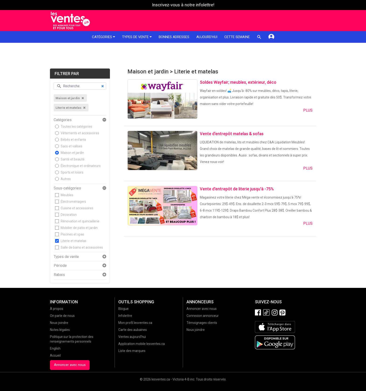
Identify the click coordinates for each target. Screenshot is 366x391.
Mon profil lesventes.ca (135, 323)
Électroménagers (73, 201)
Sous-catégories (67, 188)
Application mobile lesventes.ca (141, 344)
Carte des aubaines (132, 330)
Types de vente (137, 37)
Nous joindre (59, 323)
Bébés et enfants (73, 139)
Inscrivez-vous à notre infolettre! (183, 4)
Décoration (69, 215)
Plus (308, 110)
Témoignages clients (202, 323)
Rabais (59, 275)
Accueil (55, 355)
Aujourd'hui (206, 37)
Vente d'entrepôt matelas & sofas (232, 133)
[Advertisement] (183, 55)
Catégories (103, 37)
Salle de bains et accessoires (82, 247)
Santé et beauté (72, 159)
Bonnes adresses (174, 37)
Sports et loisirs (72, 172)
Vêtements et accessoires (80, 133)
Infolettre (125, 316)
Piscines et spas (72, 234)
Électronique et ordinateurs (81, 166)
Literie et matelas (73, 241)
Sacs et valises (71, 146)
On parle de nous (62, 316)
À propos (56, 309)
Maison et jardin (72, 153)
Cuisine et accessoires (77, 208)
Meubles (67, 195)
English (55, 348)
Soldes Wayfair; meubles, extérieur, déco (238, 82)
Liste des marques (131, 351)
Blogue (123, 309)
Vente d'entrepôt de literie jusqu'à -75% (237, 188)
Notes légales (60, 330)
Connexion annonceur (203, 316)
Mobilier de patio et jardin (79, 228)
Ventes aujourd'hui (132, 337)
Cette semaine (237, 37)
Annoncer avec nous (70, 365)
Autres (66, 179)
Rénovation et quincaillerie (80, 221)
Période (60, 266)
